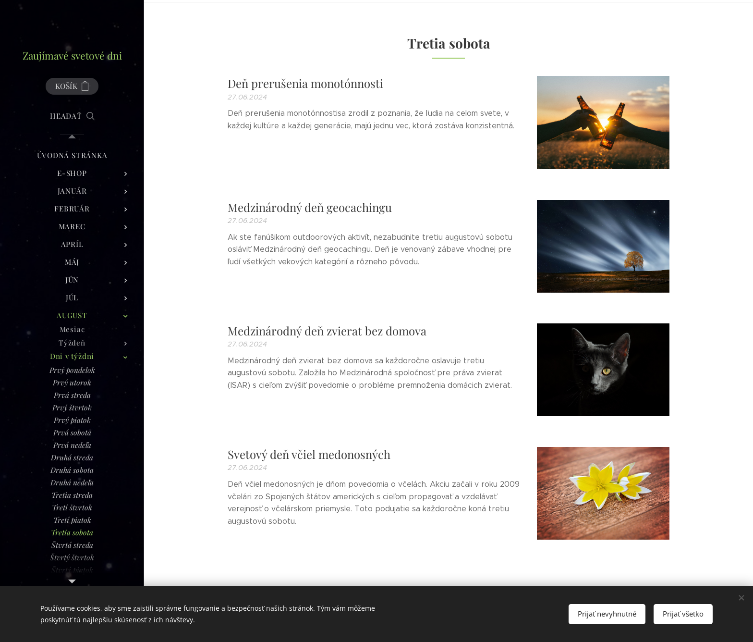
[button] (72, 116)
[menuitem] (72, 155)
